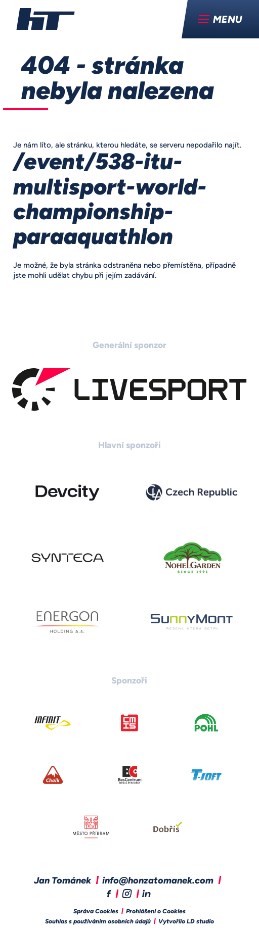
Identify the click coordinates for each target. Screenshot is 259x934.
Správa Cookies (95, 912)
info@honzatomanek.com (157, 881)
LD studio (200, 922)
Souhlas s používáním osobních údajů (98, 922)
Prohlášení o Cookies (156, 912)
